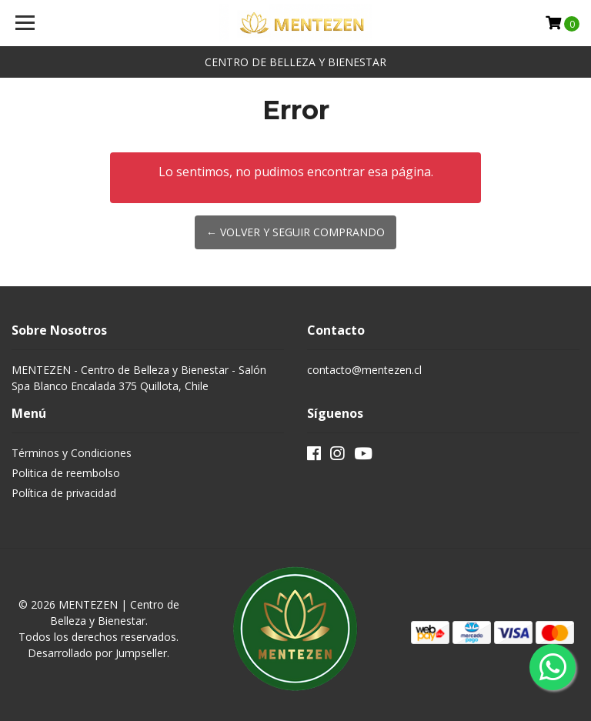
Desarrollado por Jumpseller (97, 653)
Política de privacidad (64, 493)
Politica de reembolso (66, 473)
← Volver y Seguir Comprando (295, 232)
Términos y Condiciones (72, 453)
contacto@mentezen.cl (364, 369)
